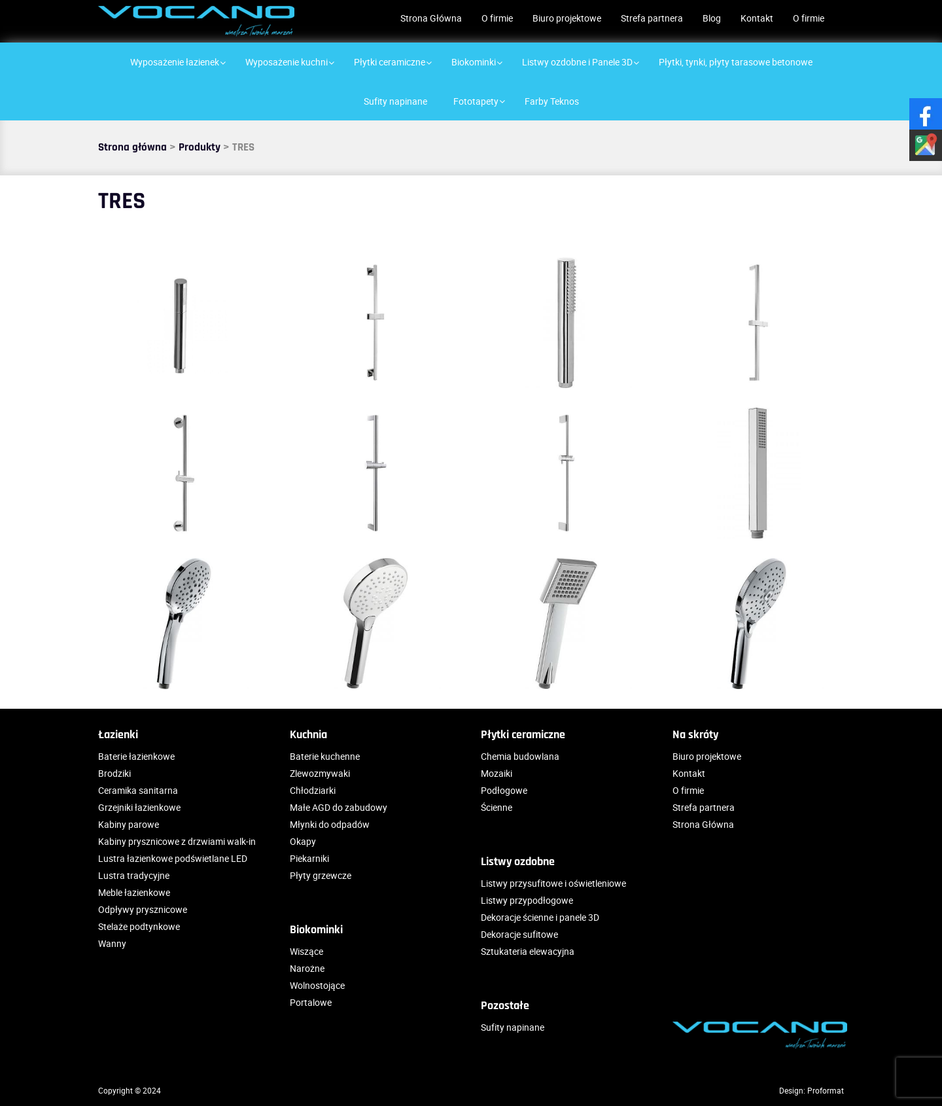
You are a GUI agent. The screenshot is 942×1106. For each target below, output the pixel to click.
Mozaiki (496, 773)
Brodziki (114, 773)
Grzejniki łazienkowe (139, 807)
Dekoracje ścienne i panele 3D (540, 917)
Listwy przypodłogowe (527, 900)
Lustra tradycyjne (133, 875)
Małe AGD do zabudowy (338, 807)
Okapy (303, 841)
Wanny (112, 943)
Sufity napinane (512, 1027)
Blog (712, 18)
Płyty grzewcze (320, 875)
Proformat (825, 1090)
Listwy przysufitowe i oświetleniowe (553, 883)
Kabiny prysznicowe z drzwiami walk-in (177, 841)
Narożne (307, 968)
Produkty (199, 147)
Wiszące (306, 951)
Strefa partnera (652, 18)
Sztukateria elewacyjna (527, 951)
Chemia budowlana (520, 756)
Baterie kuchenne (325, 756)
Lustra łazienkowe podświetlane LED (172, 858)
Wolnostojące (317, 985)
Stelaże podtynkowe (139, 926)
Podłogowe (504, 790)
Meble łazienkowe (134, 892)
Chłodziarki (313, 790)
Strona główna (132, 147)
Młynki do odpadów (330, 824)
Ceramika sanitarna (138, 790)
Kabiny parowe (128, 824)
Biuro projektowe (566, 18)
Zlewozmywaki (320, 773)
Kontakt (757, 18)
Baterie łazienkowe (136, 756)
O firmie (497, 18)
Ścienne (496, 807)
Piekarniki (309, 858)
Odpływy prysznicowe (142, 909)
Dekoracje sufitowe (519, 934)
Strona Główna (431, 18)
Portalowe (311, 1002)
